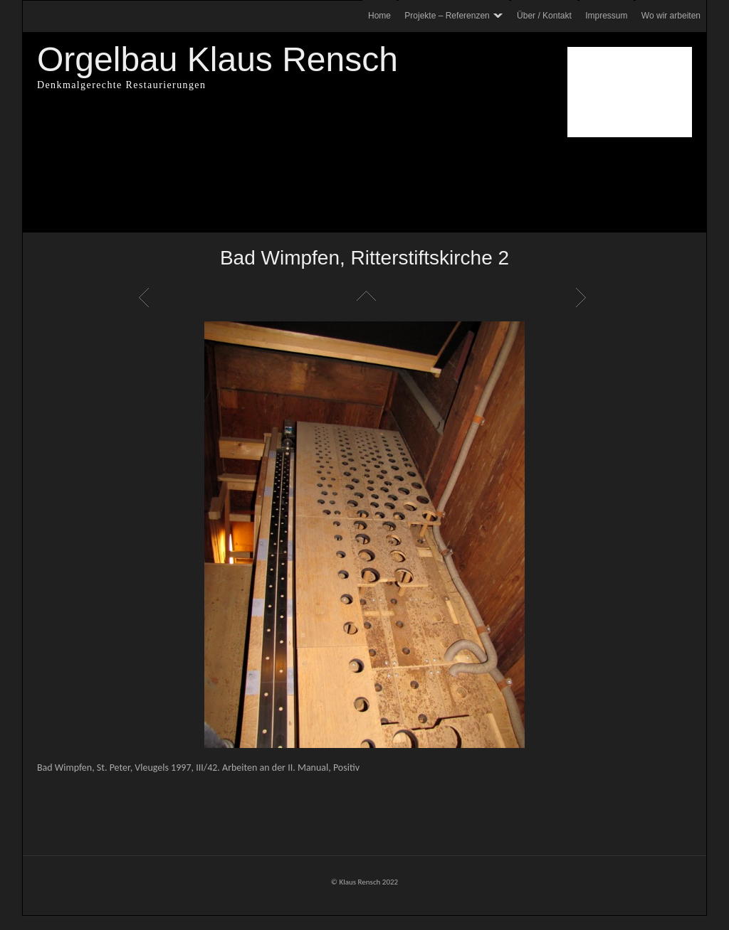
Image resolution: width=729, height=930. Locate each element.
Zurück (146, 297)
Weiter (583, 297)
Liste (364, 297)
